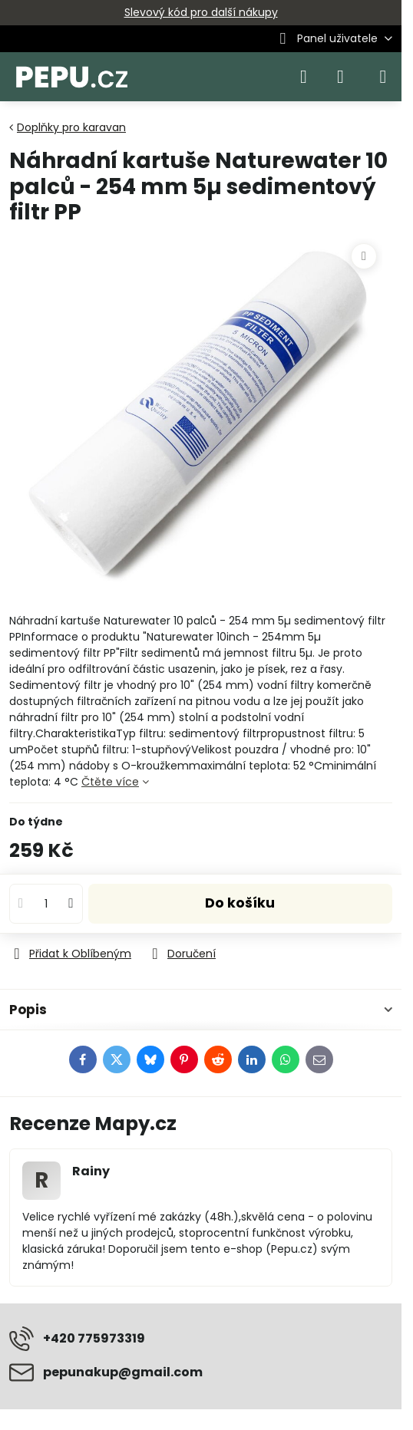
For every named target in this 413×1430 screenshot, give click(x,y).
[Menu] (383, 76)
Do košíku (240, 903)
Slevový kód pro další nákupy (201, 12)
